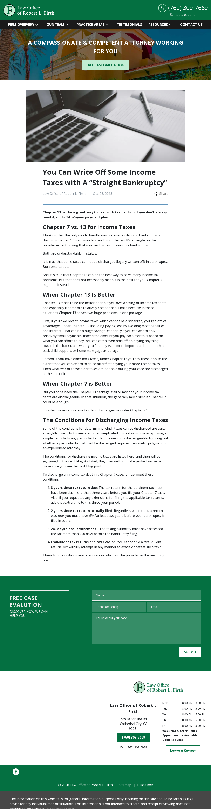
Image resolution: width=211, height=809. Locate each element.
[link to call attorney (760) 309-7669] (183, 7)
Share (161, 193)
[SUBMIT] (190, 652)
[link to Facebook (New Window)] (16, 771)
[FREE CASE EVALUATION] (105, 65)
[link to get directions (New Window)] (133, 724)
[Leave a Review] (183, 750)
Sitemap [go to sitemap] (125, 785)
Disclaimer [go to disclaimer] (145, 785)
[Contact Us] (191, 24)
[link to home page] (29, 10)
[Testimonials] (129, 24)
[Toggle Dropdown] (38, 24)
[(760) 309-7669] (133, 737)
